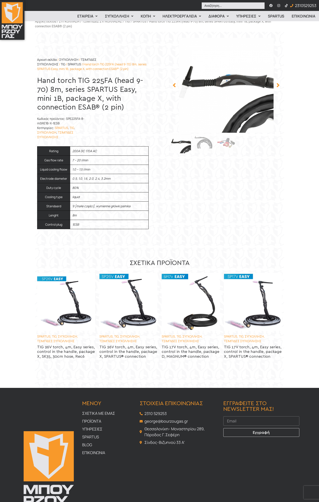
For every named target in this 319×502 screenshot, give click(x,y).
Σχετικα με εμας (98, 413)
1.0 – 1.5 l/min (81, 169)
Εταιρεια (87, 16)
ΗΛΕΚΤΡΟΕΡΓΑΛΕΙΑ (182, 16)
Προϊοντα (91, 421)
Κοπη (148, 16)
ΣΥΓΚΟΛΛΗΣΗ (69, 21)
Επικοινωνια (303, 16)
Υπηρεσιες (248, 16)
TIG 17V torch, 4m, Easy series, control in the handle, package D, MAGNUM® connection (190, 352)
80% (75, 188)
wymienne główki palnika (113, 206)
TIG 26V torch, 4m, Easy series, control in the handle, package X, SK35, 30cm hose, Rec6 (66, 352)
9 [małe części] (83, 206)
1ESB (75, 224)
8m (74, 215)
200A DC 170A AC (84, 151)
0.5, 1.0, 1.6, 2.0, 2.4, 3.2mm (91, 178)
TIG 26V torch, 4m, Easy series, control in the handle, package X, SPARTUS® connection (128, 352)
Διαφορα (218, 16)
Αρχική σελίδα (45, 21)
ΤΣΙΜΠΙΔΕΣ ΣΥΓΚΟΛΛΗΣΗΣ (102, 21)
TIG (127, 21)
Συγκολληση (119, 16)
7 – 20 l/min (80, 160)
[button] (174, 85)
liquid (76, 197)
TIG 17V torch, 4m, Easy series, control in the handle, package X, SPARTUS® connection (253, 352)
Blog (87, 444)
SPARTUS (139, 21)
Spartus (276, 16)
